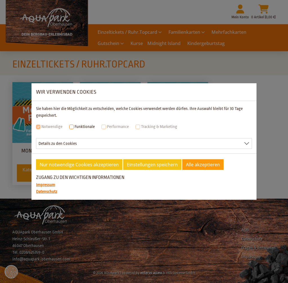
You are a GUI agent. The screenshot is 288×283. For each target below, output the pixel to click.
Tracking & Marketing (159, 126)
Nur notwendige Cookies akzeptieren (79, 164)
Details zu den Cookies (58, 143)
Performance (118, 126)
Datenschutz (46, 191)
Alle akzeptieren (203, 164)
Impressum (45, 185)
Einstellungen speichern (152, 164)
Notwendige (51, 126)
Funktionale (85, 126)
